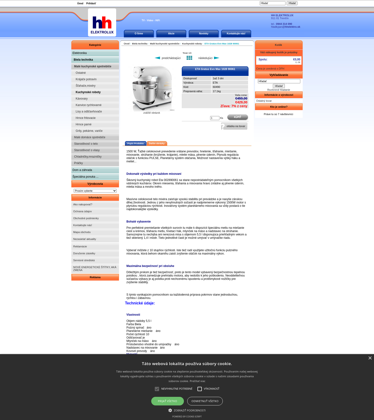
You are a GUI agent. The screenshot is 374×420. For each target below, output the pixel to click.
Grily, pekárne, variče (88, 131)
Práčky (78, 163)
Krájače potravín (85, 79)
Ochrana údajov (82, 211)
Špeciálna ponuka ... (86, 176)
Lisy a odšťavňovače (87, 111)
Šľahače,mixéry (84, 85)
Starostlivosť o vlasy (86, 150)
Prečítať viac (197, 381)
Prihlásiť (91, 3)
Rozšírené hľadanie (278, 89)
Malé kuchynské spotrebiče (92, 66)
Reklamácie (80, 246)
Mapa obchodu (82, 232)
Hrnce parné (82, 124)
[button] (187, 410)
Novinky (203, 33)
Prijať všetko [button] (167, 401)
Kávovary (80, 98)
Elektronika (80, 53)
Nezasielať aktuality (84, 239)
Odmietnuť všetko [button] (205, 401)
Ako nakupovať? (82, 204)
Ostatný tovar (264, 100)
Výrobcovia (95, 184)
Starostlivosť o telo (85, 143)
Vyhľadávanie (279, 75)
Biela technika (83, 59)
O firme (139, 33)
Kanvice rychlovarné (87, 105)
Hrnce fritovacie (84, 118)
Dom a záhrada (82, 170)
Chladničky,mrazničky (87, 156)
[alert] (187, 387)
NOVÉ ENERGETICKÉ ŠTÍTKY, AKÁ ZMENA (94, 268)
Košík (279, 44)
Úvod (80, 3)
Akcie (171, 33)
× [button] (370, 358)
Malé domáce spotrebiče (89, 137)
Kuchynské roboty (87, 92)
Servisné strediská (84, 260)
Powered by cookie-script (187, 416)
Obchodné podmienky (86, 218)
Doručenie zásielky (84, 253)
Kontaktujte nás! (236, 33)
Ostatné (79, 72)
